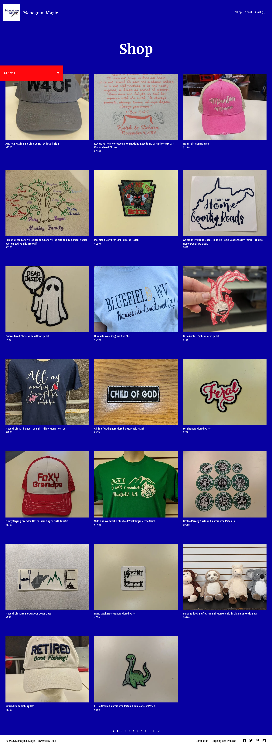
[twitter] (251, 741)
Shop (238, 12)
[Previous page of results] (113, 731)
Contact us (202, 741)
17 (154, 731)
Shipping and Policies (224, 741)
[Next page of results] (159, 731)
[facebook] (244, 741)
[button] (31, 73)
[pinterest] (257, 741)
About (248, 12)
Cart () (260, 12)
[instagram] (264, 741)
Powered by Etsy (46, 741)
